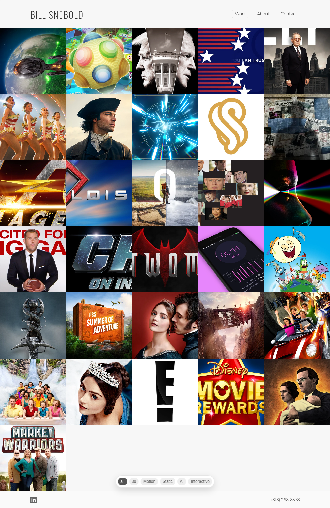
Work (240, 13)
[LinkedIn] (33, 499)
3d (134, 481)
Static (168, 481)
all (122, 481)
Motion (149, 481)
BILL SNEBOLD (57, 14)
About (263, 13)
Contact (289, 13)
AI (182, 481)
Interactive (200, 481)
